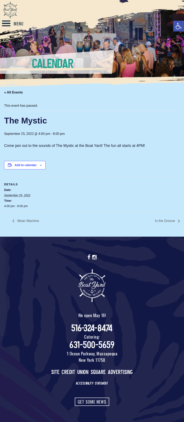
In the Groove (165, 221)
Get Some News (92, 402)
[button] (178, 26)
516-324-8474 (92, 328)
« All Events (13, 92)
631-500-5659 (92, 344)
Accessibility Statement (92, 383)
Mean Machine (27, 221)
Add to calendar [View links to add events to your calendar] (26, 165)
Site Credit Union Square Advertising (92, 372)
